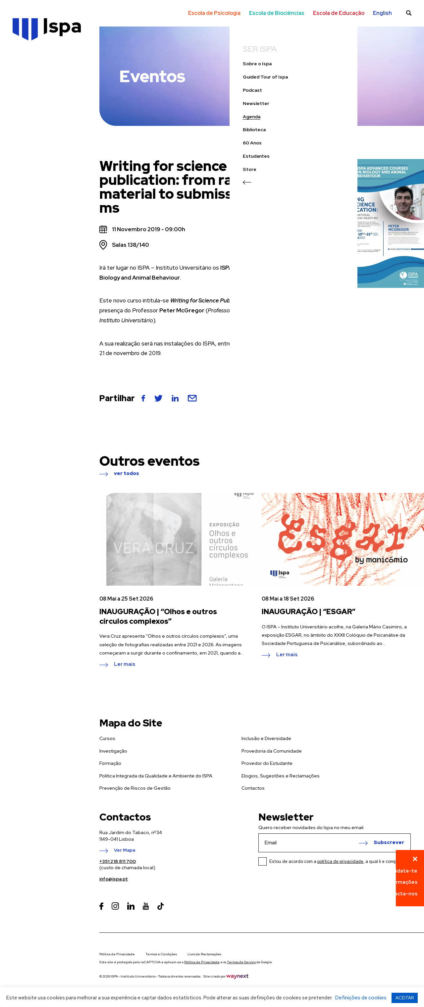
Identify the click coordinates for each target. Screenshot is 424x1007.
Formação (110, 763)
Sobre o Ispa (27, 81)
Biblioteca (24, 147)
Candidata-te (400, 871)
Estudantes (26, 173)
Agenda (22, 133)
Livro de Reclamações (204, 954)
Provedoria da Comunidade (271, 751)
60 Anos (22, 160)
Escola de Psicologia (214, 13)
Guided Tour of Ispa (35, 94)
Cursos (107, 738)
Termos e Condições (161, 954)
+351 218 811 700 (117, 861)
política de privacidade (340, 861)
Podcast (22, 107)
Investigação (113, 751)
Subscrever (389, 842)
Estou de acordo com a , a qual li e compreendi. (340, 861)
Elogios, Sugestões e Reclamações (280, 776)
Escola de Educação (338, 13)
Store (20, 186)
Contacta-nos (399, 893)
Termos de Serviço (241, 962)
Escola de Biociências (276, 13)
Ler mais (124, 664)
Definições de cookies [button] (361, 997)
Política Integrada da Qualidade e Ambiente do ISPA (155, 776)
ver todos (126, 473)
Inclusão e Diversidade (266, 738)
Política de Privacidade (117, 954)
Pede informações (394, 882)
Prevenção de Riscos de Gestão (135, 788)
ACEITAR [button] (405, 998)
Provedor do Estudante (266, 763)
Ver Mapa (124, 850)
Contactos (253, 788)
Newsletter (26, 120)
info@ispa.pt (113, 879)
